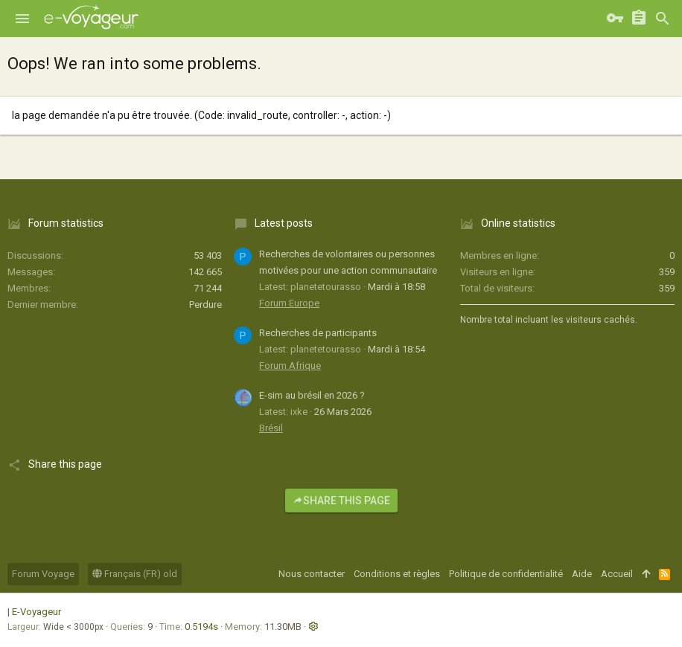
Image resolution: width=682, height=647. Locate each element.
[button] (22, 19)
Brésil (271, 428)
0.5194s (201, 626)
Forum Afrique (290, 365)
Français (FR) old (134, 573)
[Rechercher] (663, 18)
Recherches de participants (318, 332)
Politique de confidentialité (506, 573)
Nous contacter (311, 573)
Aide (582, 573)
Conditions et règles (397, 573)
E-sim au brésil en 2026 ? (312, 395)
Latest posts (284, 223)
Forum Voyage (43, 573)
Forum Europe (289, 303)
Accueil (617, 573)
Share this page (341, 500)
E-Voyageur (36, 611)
